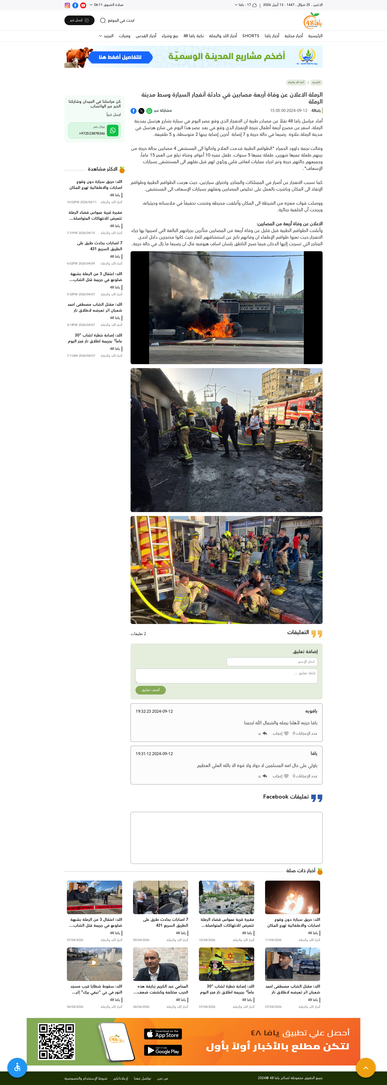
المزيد (108, 36)
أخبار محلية (294, 36)
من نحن (162, 1078)
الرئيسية (315, 36)
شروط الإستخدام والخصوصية (85, 1078)
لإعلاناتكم (120, 1078)
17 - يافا (247, 5)
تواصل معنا (142, 1078)
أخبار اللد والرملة (223, 36)
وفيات (124, 36)
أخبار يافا (272, 36)
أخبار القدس (146, 36)
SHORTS (250, 36)
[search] (117, 20)
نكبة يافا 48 (193, 36)
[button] (281, 733)
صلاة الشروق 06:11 (108, 5)
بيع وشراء (170, 36)
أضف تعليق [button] (151, 690)
